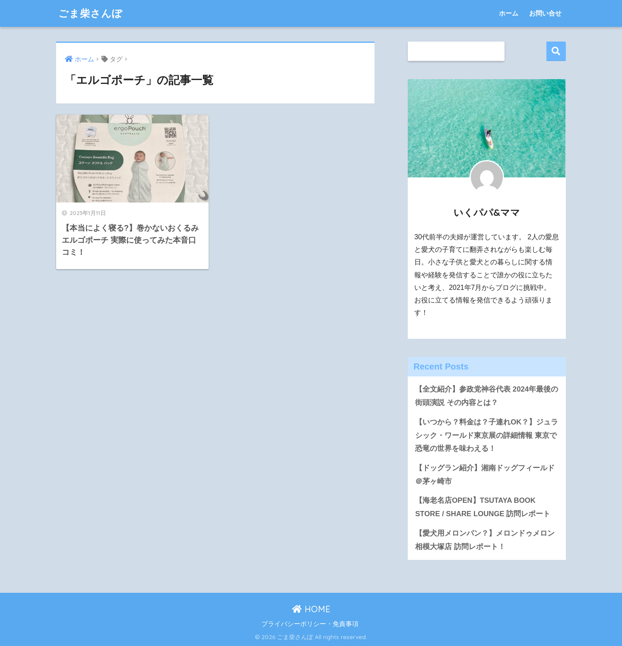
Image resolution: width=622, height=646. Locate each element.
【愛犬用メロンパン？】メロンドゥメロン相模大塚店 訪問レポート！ (485, 540)
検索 (556, 51)
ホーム (508, 13)
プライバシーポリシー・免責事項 (310, 623)
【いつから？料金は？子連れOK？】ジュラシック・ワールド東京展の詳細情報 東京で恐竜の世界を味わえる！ (486, 435)
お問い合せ (545, 13)
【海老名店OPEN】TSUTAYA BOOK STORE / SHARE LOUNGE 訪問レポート (482, 507)
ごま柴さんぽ (90, 13)
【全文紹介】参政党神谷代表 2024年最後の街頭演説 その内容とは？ (486, 396)
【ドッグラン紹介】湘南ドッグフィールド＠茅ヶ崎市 (485, 474)
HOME (311, 609)
